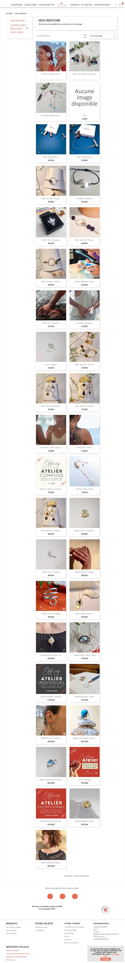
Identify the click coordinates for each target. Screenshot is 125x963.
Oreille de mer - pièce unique (84, 655)
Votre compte (72, 923)
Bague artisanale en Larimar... (84, 738)
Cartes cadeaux (16, 32)
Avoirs (66, 936)
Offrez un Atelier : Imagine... (51, 697)
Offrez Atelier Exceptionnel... (51, 821)
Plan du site (10, 960)
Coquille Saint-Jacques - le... (51, 655)
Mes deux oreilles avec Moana (84, 74)
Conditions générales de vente (18, 953)
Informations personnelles (74, 927)
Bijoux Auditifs (46, 5)
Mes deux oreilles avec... (51, 74)
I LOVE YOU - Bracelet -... (51, 240)
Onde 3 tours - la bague (51, 614)
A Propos (74, 5)
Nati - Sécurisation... (51, 157)
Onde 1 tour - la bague (51, 572)
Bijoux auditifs (16, 28)
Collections (30, 5)
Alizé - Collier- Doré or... (85, 614)
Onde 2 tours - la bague (84, 572)
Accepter (105, 959)
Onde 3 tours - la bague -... (84, 530)
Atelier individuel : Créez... (85, 281)
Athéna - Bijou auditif (84, 489)
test (84, 115)
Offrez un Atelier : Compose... (51, 489)
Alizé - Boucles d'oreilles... (51, 406)
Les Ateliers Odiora (18, 25)
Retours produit (70, 930)
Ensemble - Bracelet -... (84, 198)
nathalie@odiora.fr (101, 939)
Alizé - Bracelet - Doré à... (51, 281)
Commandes (69, 933)
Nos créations (17, 21)
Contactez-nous (102, 5)
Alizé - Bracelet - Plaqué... (51, 198)
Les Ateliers (16, 5)
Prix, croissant (103, 36)
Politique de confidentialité (16, 957)
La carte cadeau (84, 780)
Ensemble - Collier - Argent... (51, 447)
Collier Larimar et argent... (51, 863)
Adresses (68, 939)
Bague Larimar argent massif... (51, 780)
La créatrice (39, 930)
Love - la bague (51, 364)
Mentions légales (12, 950)
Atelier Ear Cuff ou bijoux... (51, 738)
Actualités (86, 5)
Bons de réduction (71, 943)
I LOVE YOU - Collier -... (84, 447)
